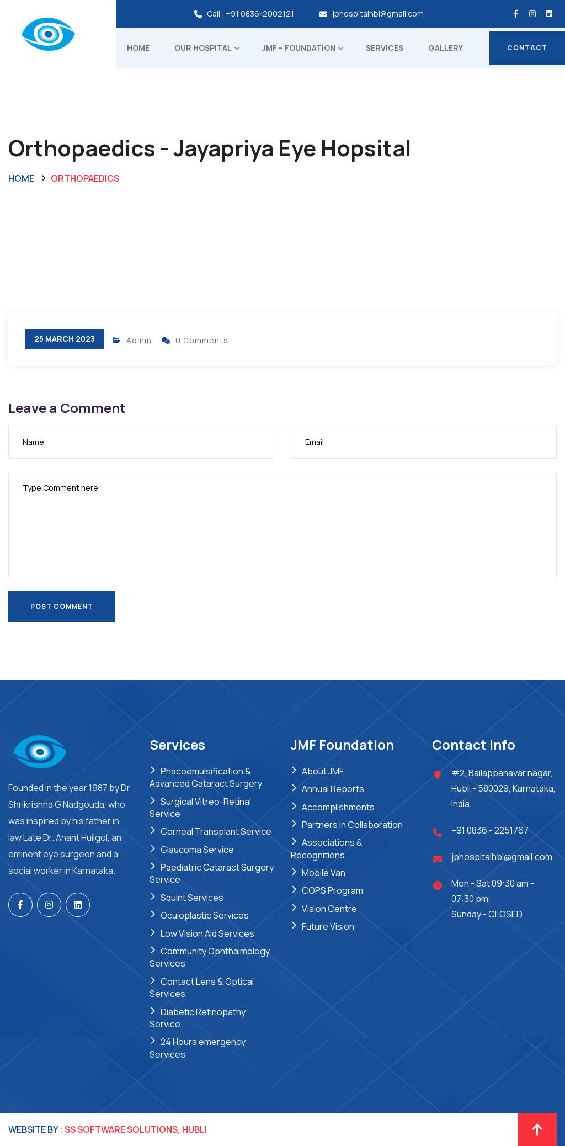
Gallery (445, 48)
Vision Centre (329, 909)
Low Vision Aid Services (207, 933)
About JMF (323, 771)
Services (384, 48)
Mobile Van (323, 873)
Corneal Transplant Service (216, 831)
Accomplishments (338, 807)
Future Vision (328, 926)
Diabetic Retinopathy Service (198, 1018)
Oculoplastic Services (205, 915)
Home (138, 48)
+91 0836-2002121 (260, 13)
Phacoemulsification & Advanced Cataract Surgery (206, 777)
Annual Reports (333, 789)
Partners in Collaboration (352, 825)
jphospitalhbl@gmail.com (378, 13)
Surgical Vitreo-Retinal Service (200, 807)
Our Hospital (203, 48)
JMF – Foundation (298, 48)
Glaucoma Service (197, 849)
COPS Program (332, 890)
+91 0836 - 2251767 (490, 830)
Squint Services (192, 898)
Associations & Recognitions (327, 848)
